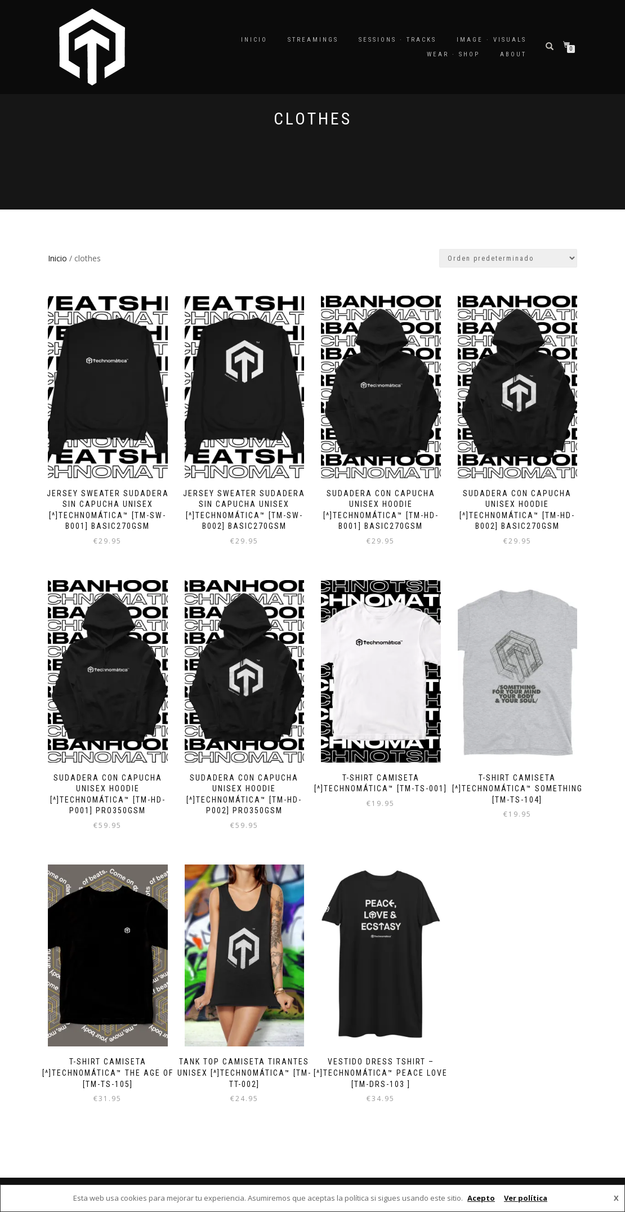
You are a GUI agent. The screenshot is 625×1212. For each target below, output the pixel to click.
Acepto (481, 1198)
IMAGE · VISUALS (491, 39)
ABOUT (513, 54)
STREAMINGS (313, 39)
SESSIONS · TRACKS (397, 39)
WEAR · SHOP (453, 54)
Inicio (254, 39)
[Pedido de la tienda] (508, 258)
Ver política (525, 1198)
